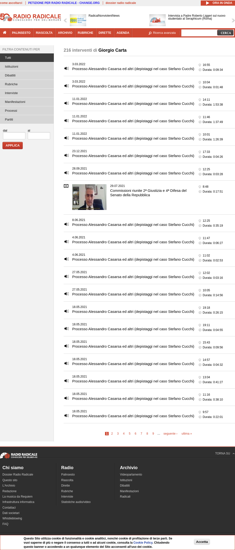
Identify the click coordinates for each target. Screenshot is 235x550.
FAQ (5, 524)
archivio (65, 33)
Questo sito (9, 480)
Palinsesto (68, 474)
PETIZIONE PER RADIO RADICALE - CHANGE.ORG (64, 3)
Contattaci (9, 507)
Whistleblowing (12, 518)
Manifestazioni (15, 102)
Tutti (8, 58)
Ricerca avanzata (164, 33)
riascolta (44, 33)
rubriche (85, 33)
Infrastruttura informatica (18, 502)
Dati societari (10, 513)
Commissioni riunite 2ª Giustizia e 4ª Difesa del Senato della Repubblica (148, 192)
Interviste (11, 93)
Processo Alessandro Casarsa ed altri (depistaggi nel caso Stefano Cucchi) (133, 69)
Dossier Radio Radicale (17, 474)
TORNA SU (222, 453)
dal (5, 130)
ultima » (187, 433)
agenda (123, 33)
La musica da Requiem (17, 496)
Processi (11, 110)
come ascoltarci (11, 3)
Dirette (65, 485)
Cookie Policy (143, 542)
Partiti (9, 119)
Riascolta (67, 480)
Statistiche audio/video (76, 502)
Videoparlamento (131, 474)
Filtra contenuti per (21, 49)
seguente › (170, 433)
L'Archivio (8, 485)
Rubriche (11, 84)
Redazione (9, 491)
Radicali (125, 496)
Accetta (202, 542)
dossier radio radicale (121, 3)
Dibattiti (10, 75)
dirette (105, 33)
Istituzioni (11, 66)
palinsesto (21, 33)
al (29, 130)
